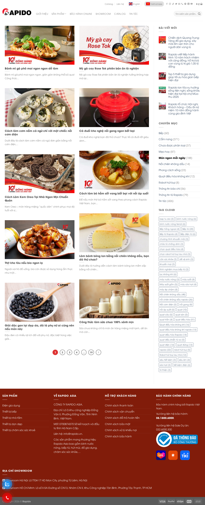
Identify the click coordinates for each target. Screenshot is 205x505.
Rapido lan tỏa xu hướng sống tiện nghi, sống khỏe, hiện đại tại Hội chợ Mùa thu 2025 (184, 92)
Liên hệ (120, 3)
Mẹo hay (164, 151)
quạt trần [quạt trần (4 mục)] (166, 319)
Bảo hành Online (81, 13)
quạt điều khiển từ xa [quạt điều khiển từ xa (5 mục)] (172, 339)
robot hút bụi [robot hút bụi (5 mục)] (182, 349)
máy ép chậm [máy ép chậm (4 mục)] (168, 289)
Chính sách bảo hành (118, 436)
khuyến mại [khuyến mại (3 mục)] (167, 264)
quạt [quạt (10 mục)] (182, 309)
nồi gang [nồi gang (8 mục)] (186, 304)
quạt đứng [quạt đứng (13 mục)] (185, 344)
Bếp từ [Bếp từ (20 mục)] (187, 228)
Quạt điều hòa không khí (174, 176)
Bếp (161, 133)
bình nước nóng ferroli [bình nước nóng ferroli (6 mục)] (172, 223)
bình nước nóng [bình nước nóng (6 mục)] (186, 218)
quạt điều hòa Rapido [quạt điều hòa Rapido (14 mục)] (173, 334)
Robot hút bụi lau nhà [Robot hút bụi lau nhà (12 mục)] (173, 354)
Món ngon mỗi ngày (172, 158)
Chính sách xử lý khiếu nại (121, 430)
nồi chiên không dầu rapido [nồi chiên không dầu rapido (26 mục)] (176, 299)
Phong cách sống (169, 170)
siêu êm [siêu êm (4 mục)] (184, 359)
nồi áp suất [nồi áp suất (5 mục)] (167, 309)
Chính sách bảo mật (117, 424)
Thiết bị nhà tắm (12, 417)
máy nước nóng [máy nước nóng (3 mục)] (169, 279)
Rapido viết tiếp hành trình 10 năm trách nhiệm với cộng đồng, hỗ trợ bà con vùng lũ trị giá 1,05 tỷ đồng (183, 60)
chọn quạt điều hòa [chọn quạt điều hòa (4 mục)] (171, 249)
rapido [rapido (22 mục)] (165, 349)
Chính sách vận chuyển (119, 411)
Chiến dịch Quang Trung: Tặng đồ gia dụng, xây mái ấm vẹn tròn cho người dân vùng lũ (184, 42)
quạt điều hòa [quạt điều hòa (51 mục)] (185, 319)
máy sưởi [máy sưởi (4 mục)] (188, 279)
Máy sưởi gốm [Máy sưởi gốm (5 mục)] (168, 284)
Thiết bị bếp (9, 411)
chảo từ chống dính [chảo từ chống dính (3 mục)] (171, 243)
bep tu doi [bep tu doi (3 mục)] (167, 218)
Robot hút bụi (167, 182)
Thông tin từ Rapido (171, 194)
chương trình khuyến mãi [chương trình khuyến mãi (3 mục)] (174, 238)
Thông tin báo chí (169, 188)
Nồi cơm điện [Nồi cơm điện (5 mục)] (168, 304)
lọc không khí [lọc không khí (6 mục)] (168, 274)
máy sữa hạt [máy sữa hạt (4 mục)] (188, 284)
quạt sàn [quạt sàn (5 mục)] (181, 314)
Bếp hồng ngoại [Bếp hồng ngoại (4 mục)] (169, 228)
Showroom (103, 13)
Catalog (109, 3)
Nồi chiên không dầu (171, 164)
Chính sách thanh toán (119, 405)
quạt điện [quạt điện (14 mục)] (167, 344)
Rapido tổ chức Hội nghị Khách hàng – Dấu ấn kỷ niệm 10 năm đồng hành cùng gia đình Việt (183, 109)
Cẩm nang (165, 139)
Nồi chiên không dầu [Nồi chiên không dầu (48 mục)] (172, 294)
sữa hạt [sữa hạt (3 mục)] (165, 364)
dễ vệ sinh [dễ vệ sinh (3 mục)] (186, 259)
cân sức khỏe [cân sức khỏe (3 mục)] (168, 259)
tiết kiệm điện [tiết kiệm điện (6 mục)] (182, 364)
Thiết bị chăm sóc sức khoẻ (18, 430)
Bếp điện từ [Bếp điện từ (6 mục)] (187, 233)
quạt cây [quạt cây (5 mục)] (166, 314)
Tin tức (133, 13)
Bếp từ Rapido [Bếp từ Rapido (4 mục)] (168, 233)
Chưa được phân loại (172, 145)
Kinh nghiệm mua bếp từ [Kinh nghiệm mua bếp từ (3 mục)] (174, 269)
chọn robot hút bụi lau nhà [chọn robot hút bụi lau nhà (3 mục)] (175, 253)
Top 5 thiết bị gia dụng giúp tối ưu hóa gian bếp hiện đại (183, 77)
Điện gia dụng (11, 405)
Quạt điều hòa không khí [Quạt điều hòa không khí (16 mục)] (174, 324)
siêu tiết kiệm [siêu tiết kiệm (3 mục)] (168, 359)
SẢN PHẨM (59, 13)
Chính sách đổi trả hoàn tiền (122, 417)
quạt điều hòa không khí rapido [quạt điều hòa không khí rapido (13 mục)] (178, 329)
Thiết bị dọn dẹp (12, 424)
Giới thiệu (42, 13)
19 (91, 352)
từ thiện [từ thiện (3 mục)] (165, 369)
